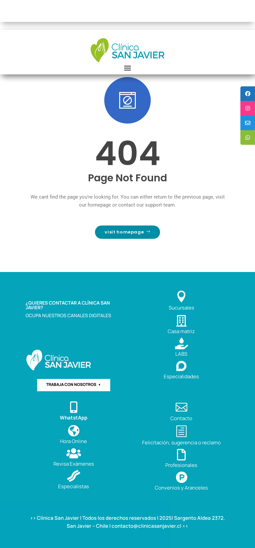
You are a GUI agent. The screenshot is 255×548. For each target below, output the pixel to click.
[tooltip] (247, 93)
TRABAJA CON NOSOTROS (71, 384)
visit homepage (127, 232)
